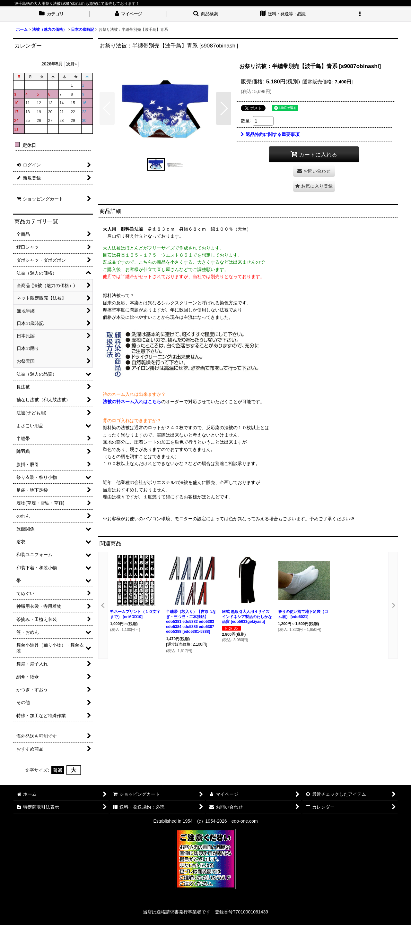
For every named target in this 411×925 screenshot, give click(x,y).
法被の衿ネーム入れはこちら (132, 401)
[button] (205, 14)
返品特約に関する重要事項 (270, 134)
